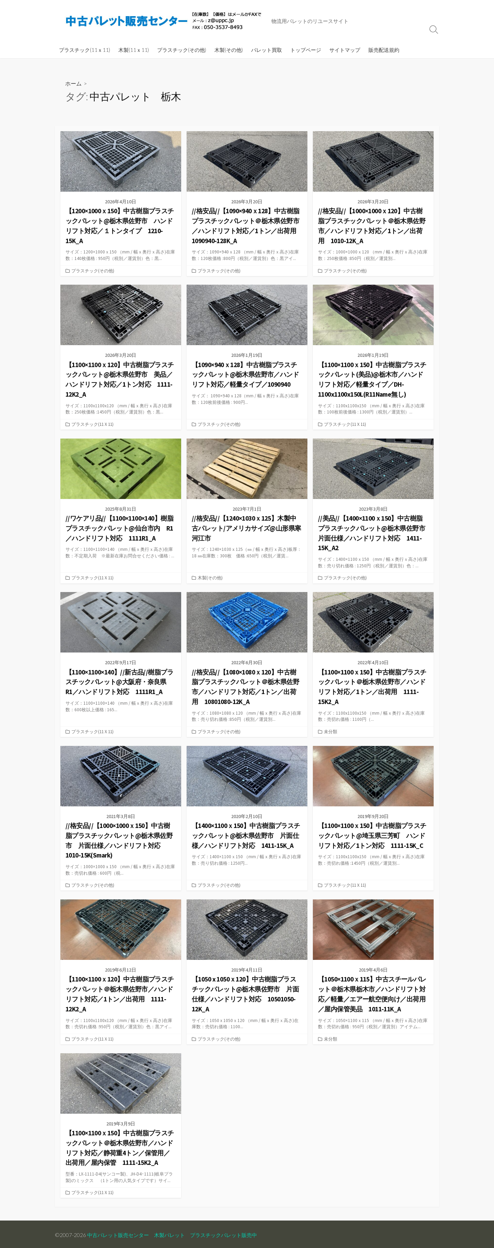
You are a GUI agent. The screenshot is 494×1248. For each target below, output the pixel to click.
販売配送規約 (383, 50)
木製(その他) (228, 50)
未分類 (330, 731)
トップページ (305, 50)
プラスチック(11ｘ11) (84, 50)
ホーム (73, 83)
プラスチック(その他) (181, 50)
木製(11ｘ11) (133, 50)
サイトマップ (344, 50)
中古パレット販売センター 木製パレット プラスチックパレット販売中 (177, 1233)
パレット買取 (266, 50)
